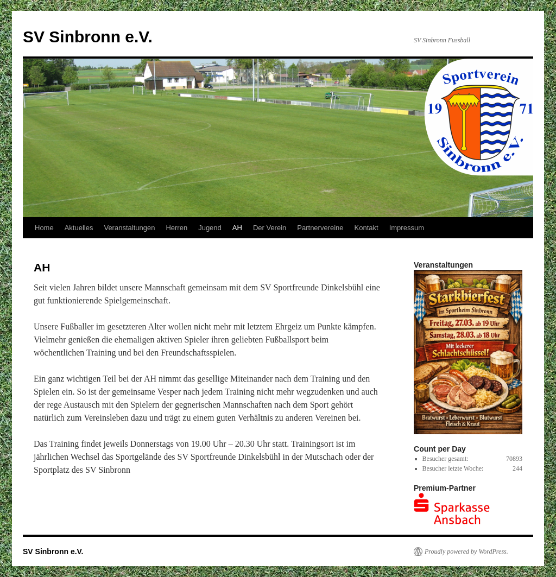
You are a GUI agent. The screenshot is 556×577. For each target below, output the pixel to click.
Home (44, 228)
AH (237, 228)
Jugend (210, 228)
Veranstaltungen (129, 228)
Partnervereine (320, 228)
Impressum (406, 228)
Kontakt (366, 228)
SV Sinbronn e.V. (88, 37)
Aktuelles (79, 228)
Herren (176, 228)
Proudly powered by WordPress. (466, 551)
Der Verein (269, 228)
